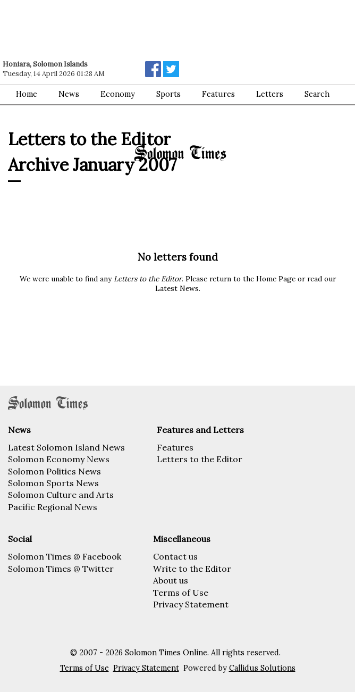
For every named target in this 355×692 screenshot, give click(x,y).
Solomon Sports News (53, 483)
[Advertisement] (151, 29)
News (68, 94)
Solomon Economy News (58, 459)
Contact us (175, 556)
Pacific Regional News (52, 507)
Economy (117, 94)
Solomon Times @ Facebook (64, 556)
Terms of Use (180, 592)
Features (175, 447)
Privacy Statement (191, 604)
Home (26, 94)
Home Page (275, 279)
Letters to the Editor (199, 459)
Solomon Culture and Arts (61, 494)
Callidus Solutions (262, 668)
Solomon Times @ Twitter (61, 568)
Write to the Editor (192, 568)
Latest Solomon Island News (66, 447)
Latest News (177, 288)
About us (170, 580)
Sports (168, 94)
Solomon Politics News (54, 471)
